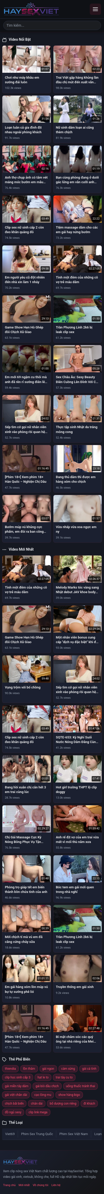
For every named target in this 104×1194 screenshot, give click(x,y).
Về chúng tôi (41, 1185)
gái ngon (48, 1069)
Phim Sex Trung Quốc (37, 1134)
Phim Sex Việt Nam (73, 1134)
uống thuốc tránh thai (80, 1086)
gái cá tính (89, 1069)
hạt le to (43, 1077)
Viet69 (10, 1134)
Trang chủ (9, 1185)
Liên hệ (55, 1185)
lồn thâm (29, 1069)
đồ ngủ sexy (13, 1112)
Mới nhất (24, 1185)
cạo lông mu (42, 1095)
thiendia (10, 1069)
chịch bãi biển (14, 1103)
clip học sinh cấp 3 (17, 1077)
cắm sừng (68, 1069)
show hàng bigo (69, 1095)
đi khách (89, 1103)
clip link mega (38, 1112)
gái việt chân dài (16, 1095)
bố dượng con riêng (63, 1103)
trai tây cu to (64, 1077)
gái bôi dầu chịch (47, 1086)
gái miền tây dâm (16, 1086)
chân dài (36, 1103)
